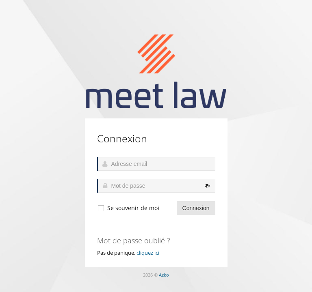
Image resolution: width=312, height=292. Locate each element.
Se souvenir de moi (128, 208)
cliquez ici (147, 252)
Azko (164, 275)
